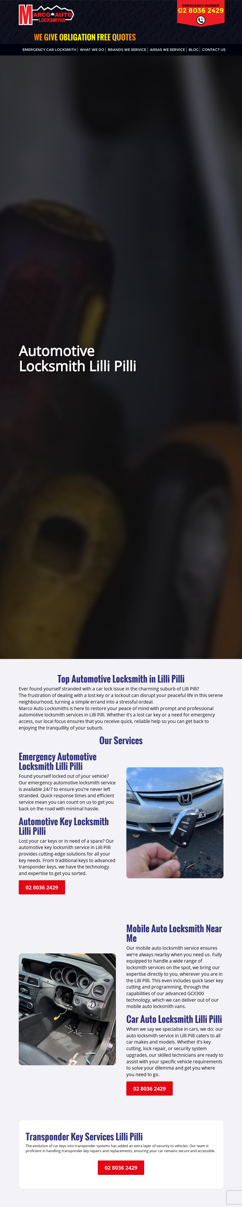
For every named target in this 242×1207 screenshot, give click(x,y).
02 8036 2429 (201, 10)
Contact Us (213, 50)
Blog (193, 50)
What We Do (92, 50)
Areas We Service (167, 50)
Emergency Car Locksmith (49, 50)
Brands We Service (127, 50)
